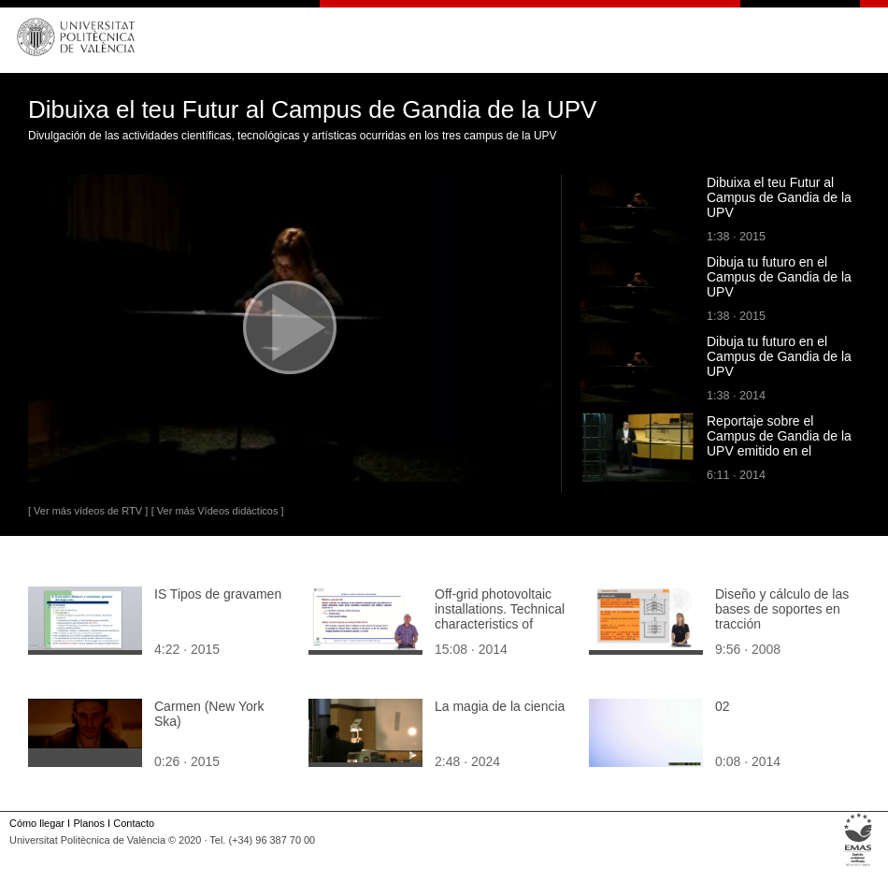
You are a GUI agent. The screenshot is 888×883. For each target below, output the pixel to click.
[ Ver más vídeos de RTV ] (88, 510)
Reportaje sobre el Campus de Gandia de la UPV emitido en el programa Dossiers (779, 443)
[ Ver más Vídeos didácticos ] (217, 510)
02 (722, 706)
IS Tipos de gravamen (217, 593)
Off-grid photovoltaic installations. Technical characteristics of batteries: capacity (500, 616)
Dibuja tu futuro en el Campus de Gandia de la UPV (779, 276)
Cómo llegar (36, 823)
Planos (88, 823)
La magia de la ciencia (500, 706)
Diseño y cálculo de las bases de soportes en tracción (782, 608)
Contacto (133, 823)
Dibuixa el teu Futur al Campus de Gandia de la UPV (779, 197)
